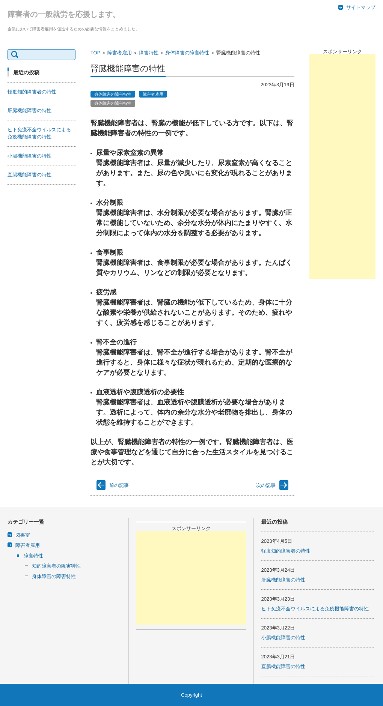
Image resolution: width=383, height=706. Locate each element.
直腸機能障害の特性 (29, 174)
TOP (95, 53)
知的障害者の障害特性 (56, 566)
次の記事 (266, 485)
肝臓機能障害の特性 (29, 110)
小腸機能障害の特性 (29, 156)
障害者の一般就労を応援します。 (64, 14)
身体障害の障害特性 (187, 53)
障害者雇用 (119, 53)
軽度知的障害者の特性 (32, 92)
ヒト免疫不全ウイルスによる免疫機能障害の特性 (315, 608)
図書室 (22, 535)
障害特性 (148, 53)
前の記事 (119, 485)
